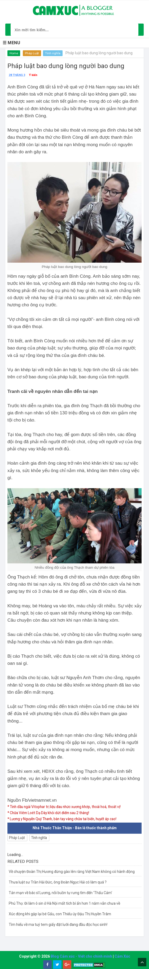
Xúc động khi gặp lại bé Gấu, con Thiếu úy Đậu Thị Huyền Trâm (60, 914)
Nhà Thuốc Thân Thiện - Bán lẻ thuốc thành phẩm (74, 828)
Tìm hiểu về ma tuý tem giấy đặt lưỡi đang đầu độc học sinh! (58, 924)
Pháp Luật (32, 53)
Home (14, 53)
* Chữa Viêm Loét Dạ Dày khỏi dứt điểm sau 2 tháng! (50, 812)
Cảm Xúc (122, 956)
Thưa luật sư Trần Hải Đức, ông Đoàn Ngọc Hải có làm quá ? (58, 882)
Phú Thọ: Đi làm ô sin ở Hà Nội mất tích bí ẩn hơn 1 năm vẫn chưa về (64, 903)
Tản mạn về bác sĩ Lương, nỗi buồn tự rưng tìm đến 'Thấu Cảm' (60, 892)
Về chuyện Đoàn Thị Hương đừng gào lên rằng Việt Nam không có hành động (72, 871)
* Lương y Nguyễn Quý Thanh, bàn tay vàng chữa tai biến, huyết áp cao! (65, 819)
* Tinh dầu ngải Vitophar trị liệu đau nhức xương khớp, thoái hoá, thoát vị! (67, 807)
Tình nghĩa (53, 53)
